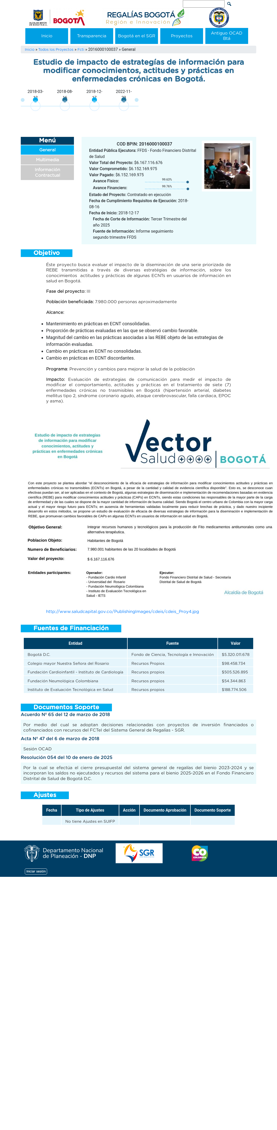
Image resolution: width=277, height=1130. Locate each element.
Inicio (46, 36)
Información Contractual (47, 172)
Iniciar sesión (36, 871)
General (47, 150)
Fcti (80, 50)
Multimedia (47, 160)
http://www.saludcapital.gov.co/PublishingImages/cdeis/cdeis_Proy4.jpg (122, 611)
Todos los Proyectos (55, 50)
